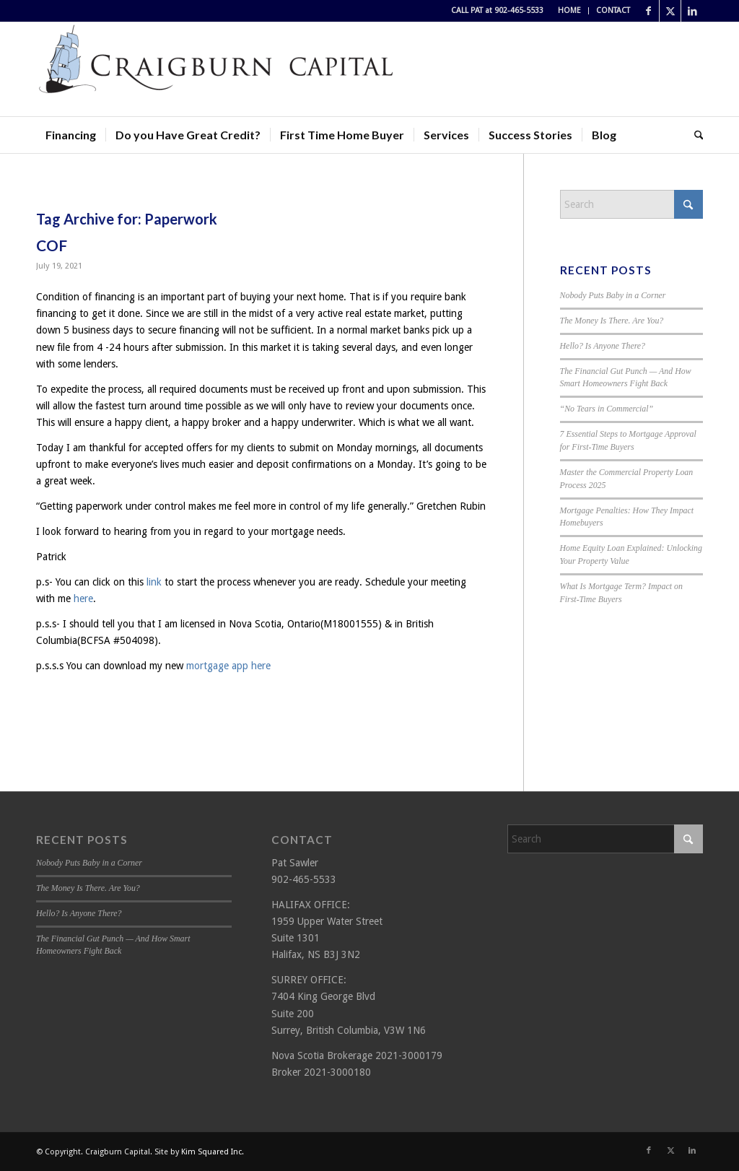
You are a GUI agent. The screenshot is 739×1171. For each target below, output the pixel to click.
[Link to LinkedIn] (692, 11)
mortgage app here (228, 665)
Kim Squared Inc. (212, 1152)
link (154, 582)
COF (51, 245)
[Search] (694, 135)
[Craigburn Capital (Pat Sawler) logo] (216, 69)
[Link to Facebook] (648, 11)
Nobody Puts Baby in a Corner (613, 295)
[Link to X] (670, 11)
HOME (569, 10)
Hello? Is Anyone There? (603, 346)
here (83, 598)
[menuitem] (570, 10)
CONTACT (613, 10)
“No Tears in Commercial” (607, 409)
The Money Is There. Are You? (612, 320)
